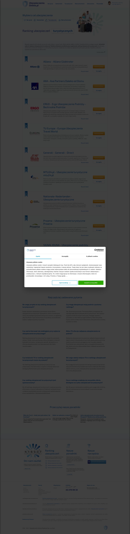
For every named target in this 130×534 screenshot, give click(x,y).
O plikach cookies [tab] (92, 256)
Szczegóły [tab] (65, 256)
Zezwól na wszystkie (90, 283)
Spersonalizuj (64, 283)
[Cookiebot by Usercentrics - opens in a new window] (96, 250)
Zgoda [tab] (38, 256)
